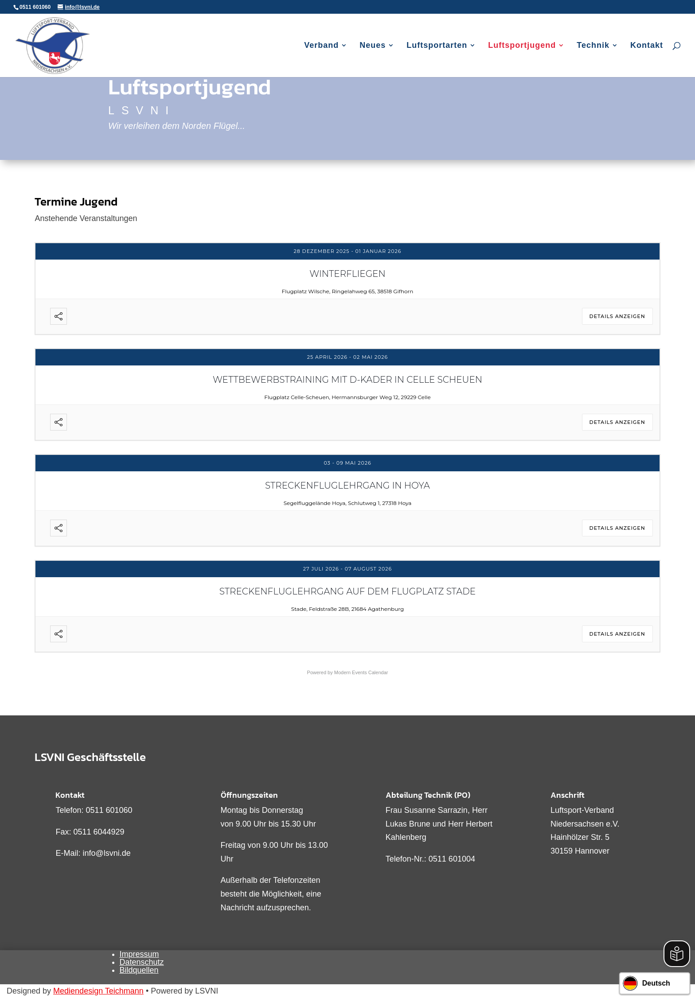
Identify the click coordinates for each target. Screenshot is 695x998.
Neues (372, 46)
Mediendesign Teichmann (98, 990)
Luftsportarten (436, 46)
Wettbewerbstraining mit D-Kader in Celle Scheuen (347, 379)
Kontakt (646, 46)
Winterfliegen (347, 273)
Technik (593, 46)
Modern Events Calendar (361, 672)
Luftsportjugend (522, 46)
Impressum (139, 954)
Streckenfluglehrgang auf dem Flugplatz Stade (347, 591)
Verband (321, 46)
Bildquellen (139, 970)
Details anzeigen (617, 316)
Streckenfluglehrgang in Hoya (347, 485)
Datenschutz (142, 962)
